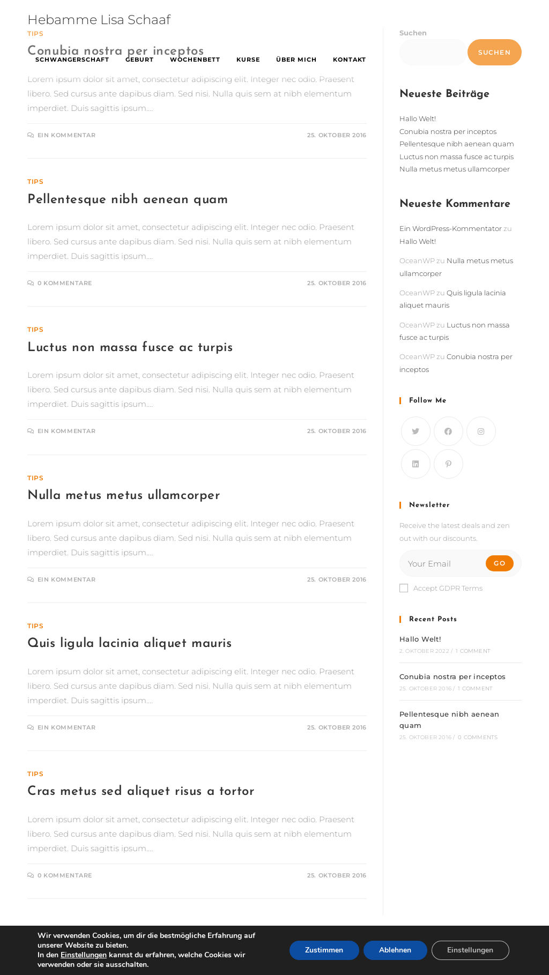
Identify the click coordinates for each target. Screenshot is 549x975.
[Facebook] (448, 431)
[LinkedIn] (416, 464)
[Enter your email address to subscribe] (460, 563)
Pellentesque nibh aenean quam (127, 199)
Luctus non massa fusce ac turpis (130, 347)
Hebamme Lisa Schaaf (98, 19)
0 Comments (478, 737)
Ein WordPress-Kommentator (450, 228)
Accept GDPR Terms (441, 588)
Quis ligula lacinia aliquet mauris (129, 643)
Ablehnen (395, 950)
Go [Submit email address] (499, 563)
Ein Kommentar (67, 135)
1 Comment (473, 650)
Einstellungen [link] (84, 955)
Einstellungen (470, 950)
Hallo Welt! (417, 118)
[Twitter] (416, 431)
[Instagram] (481, 431)
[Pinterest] (448, 464)
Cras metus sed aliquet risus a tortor (140, 791)
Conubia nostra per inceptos (447, 131)
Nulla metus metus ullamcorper (123, 495)
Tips (35, 181)
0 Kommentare (65, 283)
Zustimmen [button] (323, 950)
